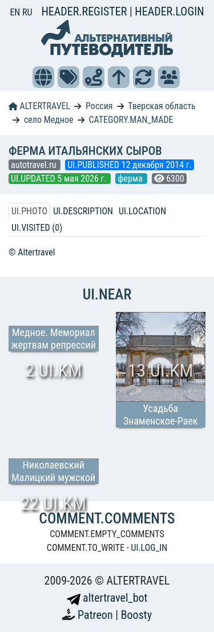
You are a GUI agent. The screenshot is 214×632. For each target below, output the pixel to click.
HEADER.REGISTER (85, 11)
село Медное (49, 119)
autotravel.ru (34, 164)
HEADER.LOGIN (169, 11)
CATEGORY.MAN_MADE (130, 119)
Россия (99, 106)
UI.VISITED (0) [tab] (36, 227)
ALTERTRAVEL (39, 106)
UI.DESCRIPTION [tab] (83, 211)
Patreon (96, 615)
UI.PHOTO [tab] (29, 211)
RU (27, 12)
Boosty (136, 615)
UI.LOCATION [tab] (142, 211)
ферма (131, 178)
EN (16, 12)
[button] (43, 77)
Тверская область (162, 106)
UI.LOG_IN (149, 547)
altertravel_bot (107, 598)
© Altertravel (32, 252)
